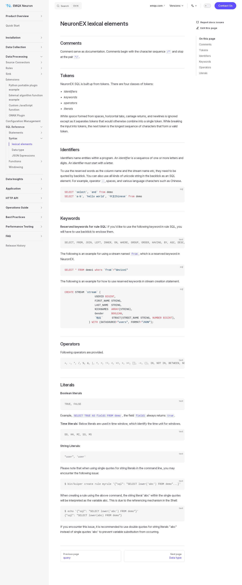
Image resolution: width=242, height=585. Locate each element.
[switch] (207, 6)
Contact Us (225, 5)
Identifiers (205, 55)
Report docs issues (210, 22)
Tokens (203, 50)
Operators (205, 67)
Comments (205, 44)
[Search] (68, 5)
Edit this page (206, 28)
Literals (203, 73)
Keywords (205, 61)
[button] (41, 16)
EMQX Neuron (19, 6)
